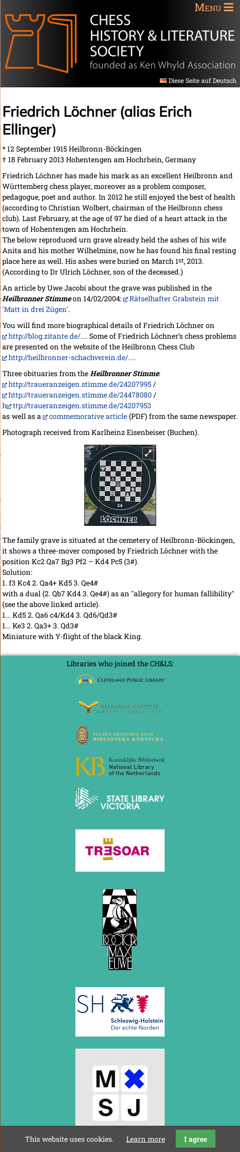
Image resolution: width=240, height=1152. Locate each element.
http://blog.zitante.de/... (47, 335)
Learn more (145, 1139)
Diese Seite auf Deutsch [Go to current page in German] (202, 80)
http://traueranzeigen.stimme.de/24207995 (79, 384)
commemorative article (88, 416)
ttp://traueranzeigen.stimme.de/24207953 (82, 405)
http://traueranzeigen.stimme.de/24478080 (80, 394)
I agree (195, 1139)
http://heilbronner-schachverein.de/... (70, 357)
